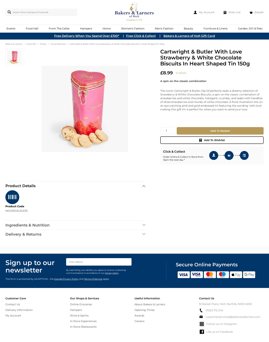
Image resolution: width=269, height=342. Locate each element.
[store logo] (135, 12)
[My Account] (204, 12)
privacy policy (112, 273)
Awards (139, 315)
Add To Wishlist (212, 140)
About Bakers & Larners (149, 304)
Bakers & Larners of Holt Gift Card (189, 36)
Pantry (43, 44)
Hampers (76, 310)
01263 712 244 (211, 310)
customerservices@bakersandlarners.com (229, 317)
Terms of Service (93, 279)
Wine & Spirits (79, 315)
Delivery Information (19, 310)
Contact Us (12, 304)
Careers (139, 321)
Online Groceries (81, 304)
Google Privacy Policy (66, 279)
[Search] (8, 12)
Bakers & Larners (13, 44)
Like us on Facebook (216, 331)
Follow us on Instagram (218, 324)
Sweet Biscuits (58, 44)
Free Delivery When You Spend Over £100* (86, 36)
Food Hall (31, 44)
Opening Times (144, 310)
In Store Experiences (83, 321)
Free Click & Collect (141, 36)
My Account (13, 315)
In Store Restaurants (83, 326)
